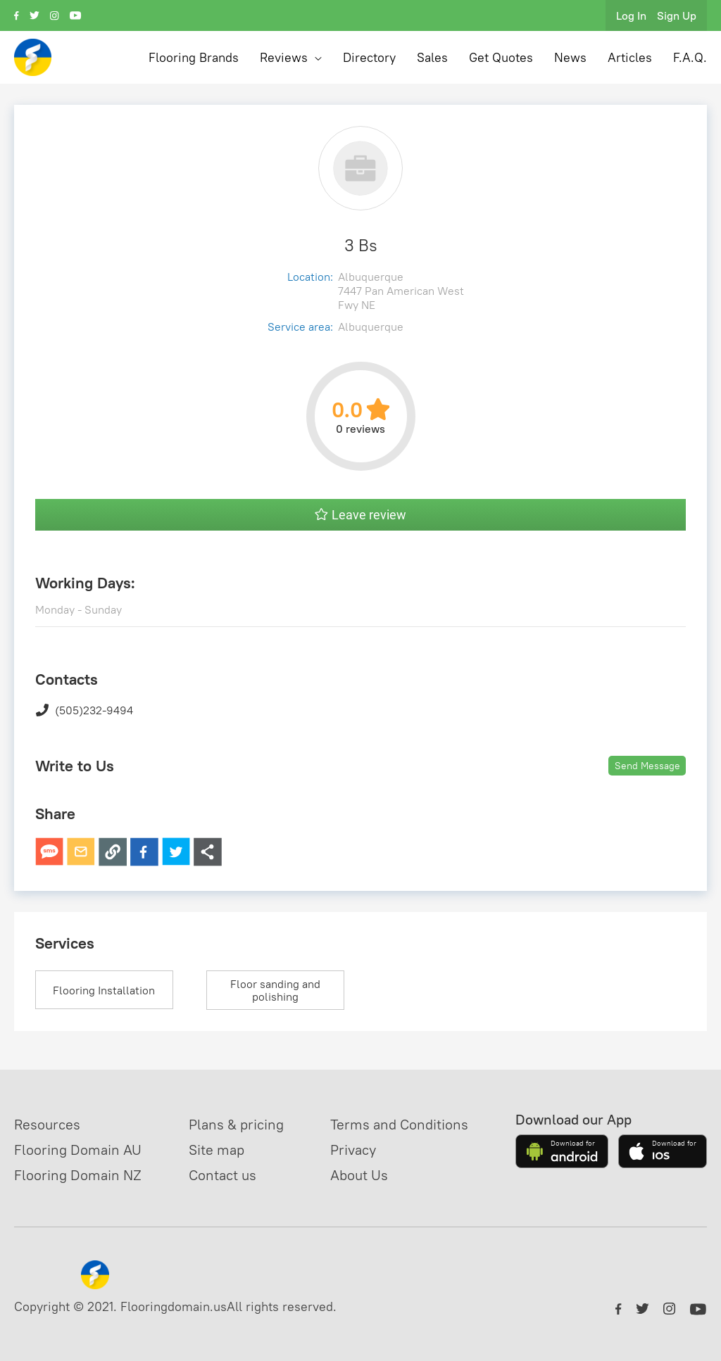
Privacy (353, 1149)
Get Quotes (501, 57)
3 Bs (360, 244)
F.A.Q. (690, 57)
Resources (47, 1124)
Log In (631, 15)
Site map (216, 1149)
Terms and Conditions (399, 1124)
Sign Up (676, 15)
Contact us (222, 1175)
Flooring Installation (104, 990)
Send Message (647, 765)
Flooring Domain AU (78, 1149)
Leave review (360, 514)
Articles (630, 57)
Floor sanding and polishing (275, 990)
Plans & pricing (236, 1124)
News (570, 57)
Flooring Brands (194, 57)
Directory (369, 57)
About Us (359, 1175)
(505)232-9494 (84, 710)
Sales (432, 57)
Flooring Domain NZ (78, 1175)
